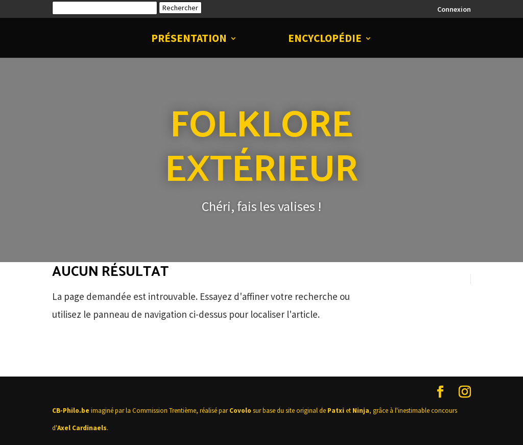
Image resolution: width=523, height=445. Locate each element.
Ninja (360, 410)
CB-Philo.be (70, 410)
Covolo (240, 410)
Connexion (454, 10)
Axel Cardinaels (82, 428)
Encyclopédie (325, 40)
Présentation (189, 40)
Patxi (335, 410)
